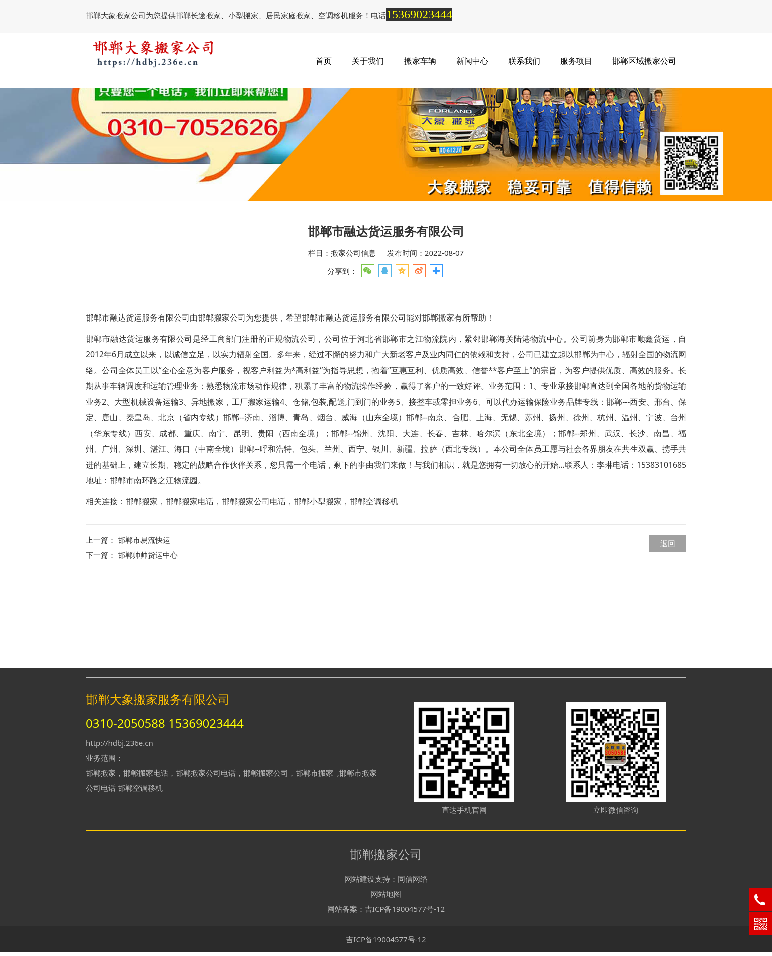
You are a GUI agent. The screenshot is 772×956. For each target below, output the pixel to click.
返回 (667, 631)
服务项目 (576, 60)
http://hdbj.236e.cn (119, 746)
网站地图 (386, 897)
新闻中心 (472, 60)
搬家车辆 (420, 60)
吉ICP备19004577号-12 (405, 912)
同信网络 (413, 882)
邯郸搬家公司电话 (254, 589)
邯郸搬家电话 (190, 589)
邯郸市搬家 (314, 776)
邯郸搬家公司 (222, 405)
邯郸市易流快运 (144, 628)
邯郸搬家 (142, 589)
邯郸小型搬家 (318, 589)
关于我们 (368, 60)
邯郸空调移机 (374, 589)
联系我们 (524, 60)
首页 (324, 60)
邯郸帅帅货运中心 (148, 643)
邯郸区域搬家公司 (644, 60)
